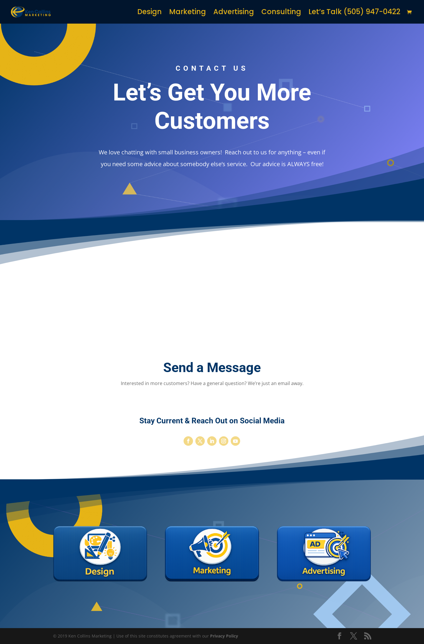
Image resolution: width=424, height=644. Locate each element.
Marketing (187, 13)
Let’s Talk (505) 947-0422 (354, 13)
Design (149, 13)
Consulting (281, 13)
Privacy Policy (224, 636)
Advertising (233, 13)
